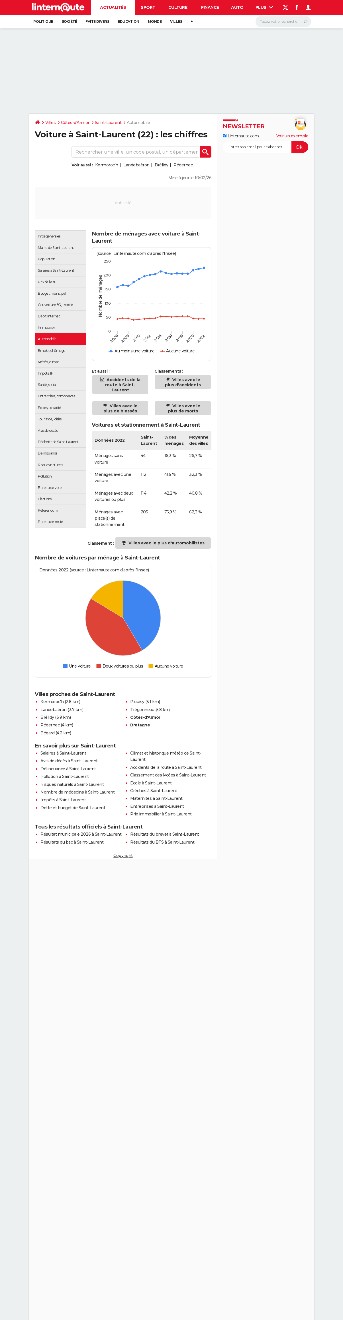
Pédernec (183, 165)
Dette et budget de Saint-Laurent (72, 807)
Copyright (123, 855)
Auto (237, 7)
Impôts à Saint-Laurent (63, 799)
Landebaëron (136, 165)
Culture (177, 7)
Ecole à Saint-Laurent (151, 783)
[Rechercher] (283, 21)
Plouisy (137, 701)
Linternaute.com (241, 136)
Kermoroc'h (106, 165)
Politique (43, 21)
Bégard (47, 733)
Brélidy (161, 165)
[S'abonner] (265, 147)
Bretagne (140, 725)
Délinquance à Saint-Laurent (68, 768)
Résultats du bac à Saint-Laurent (71, 842)
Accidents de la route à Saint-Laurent (122, 385)
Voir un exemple (292, 136)
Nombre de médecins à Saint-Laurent (77, 792)
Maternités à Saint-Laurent (156, 798)
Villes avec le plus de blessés (120, 408)
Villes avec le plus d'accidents (183, 382)
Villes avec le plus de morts (184, 408)
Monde (155, 21)
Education (128, 21)
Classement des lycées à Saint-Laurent (168, 775)
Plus (264, 7)
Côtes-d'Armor (75, 122)
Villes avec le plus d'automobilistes (166, 543)
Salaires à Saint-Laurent (63, 753)
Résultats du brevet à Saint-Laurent (164, 834)
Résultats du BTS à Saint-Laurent (162, 842)
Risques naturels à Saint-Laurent (72, 784)
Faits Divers (97, 21)
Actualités (113, 7)
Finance (210, 7)
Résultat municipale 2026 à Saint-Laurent (80, 834)
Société (69, 21)
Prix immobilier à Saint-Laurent (161, 814)
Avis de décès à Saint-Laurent (69, 760)
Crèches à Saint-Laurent (153, 790)
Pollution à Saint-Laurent (64, 776)
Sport (148, 7)
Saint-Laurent (108, 122)
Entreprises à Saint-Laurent (157, 806)
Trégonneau (142, 709)
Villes (176, 21)
